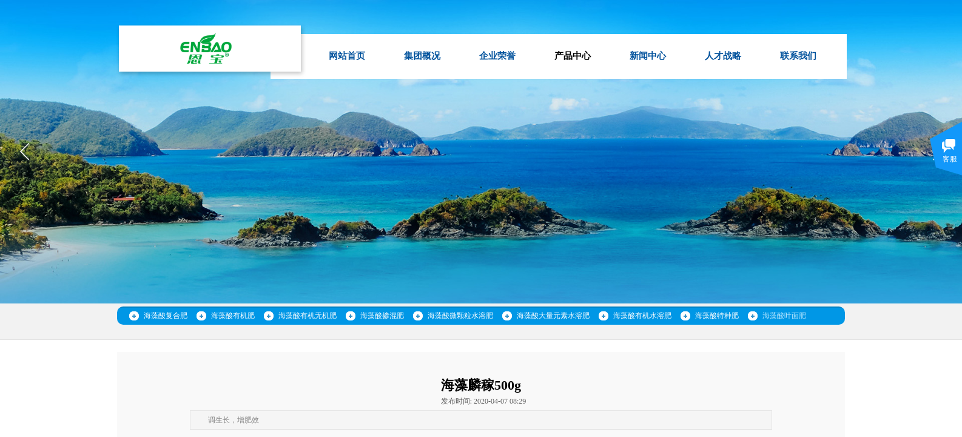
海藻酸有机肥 (233, 315)
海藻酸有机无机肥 (307, 315)
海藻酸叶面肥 (784, 315)
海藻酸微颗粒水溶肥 (460, 315)
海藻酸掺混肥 (382, 315)
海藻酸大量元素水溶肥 (553, 315)
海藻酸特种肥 (717, 315)
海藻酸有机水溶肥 (642, 315)
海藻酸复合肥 (165, 315)
